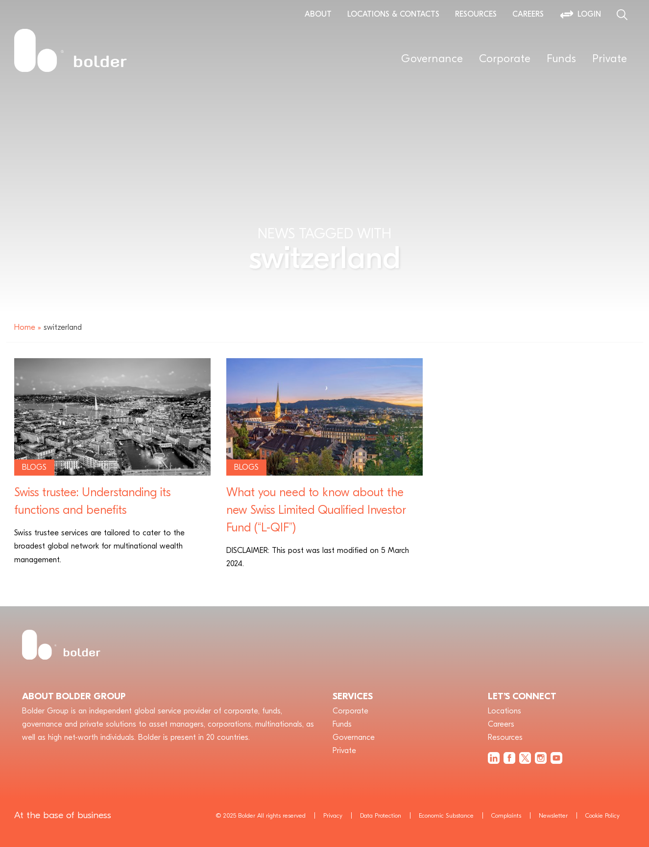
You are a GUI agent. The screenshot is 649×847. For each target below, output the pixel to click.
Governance (432, 58)
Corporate (505, 58)
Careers (528, 14)
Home (24, 327)
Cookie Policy (602, 815)
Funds (562, 58)
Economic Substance (446, 815)
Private (609, 58)
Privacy (332, 815)
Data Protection (380, 815)
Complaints (506, 815)
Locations (504, 711)
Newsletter (553, 815)
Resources (476, 14)
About (318, 14)
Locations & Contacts (393, 14)
